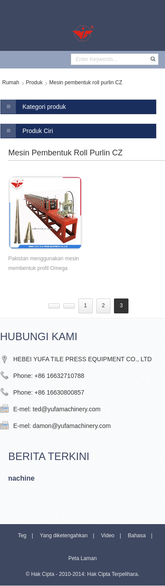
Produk (34, 82)
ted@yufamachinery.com (66, 409)
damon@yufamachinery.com (71, 425)
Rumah (10, 82)
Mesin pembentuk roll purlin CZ (85, 82)
